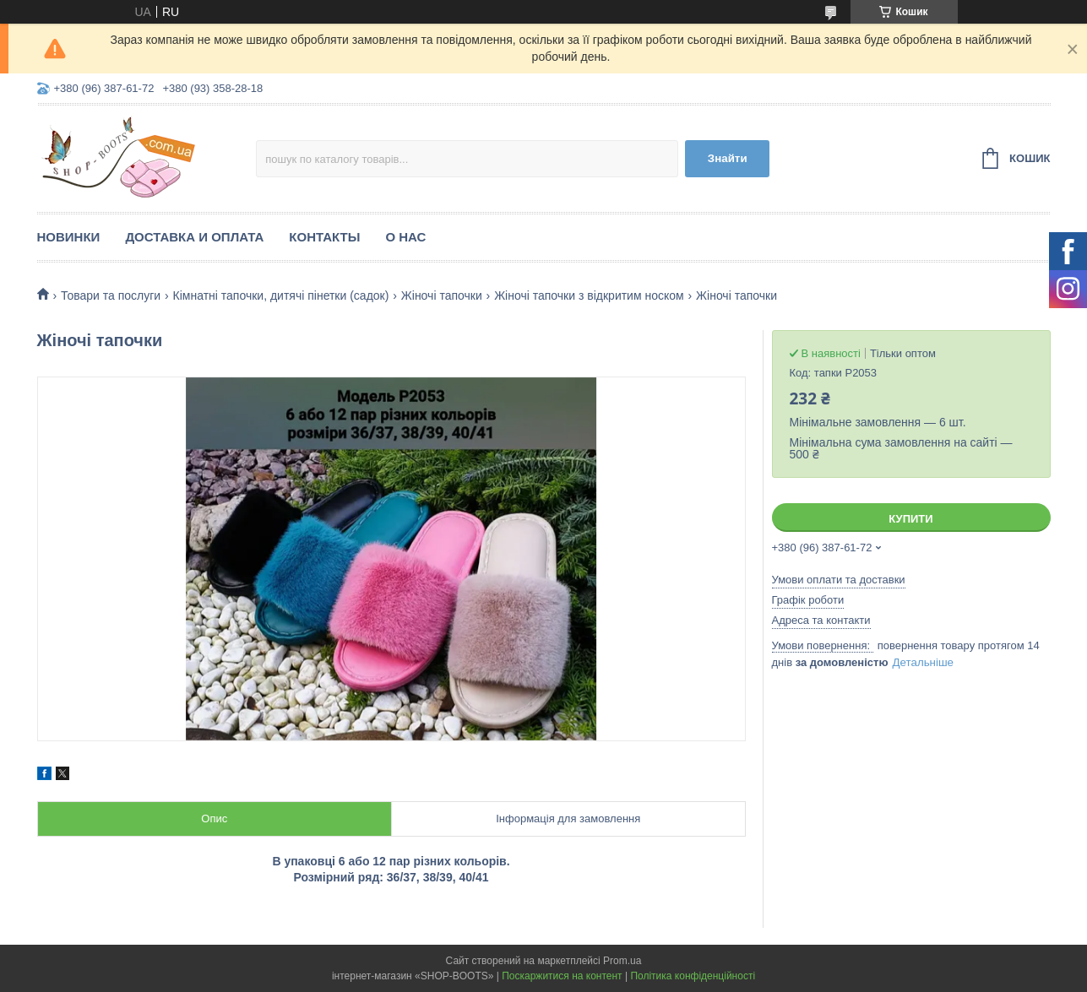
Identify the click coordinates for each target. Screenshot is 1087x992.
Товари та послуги (110, 295)
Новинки (69, 236)
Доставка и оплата (194, 236)
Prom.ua (622, 961)
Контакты (324, 236)
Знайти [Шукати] (727, 158)
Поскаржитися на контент (562, 976)
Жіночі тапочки (441, 295)
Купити (910, 518)
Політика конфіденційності (692, 976)
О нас (405, 236)
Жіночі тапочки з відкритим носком (589, 295)
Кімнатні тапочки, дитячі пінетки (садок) (281, 295)
